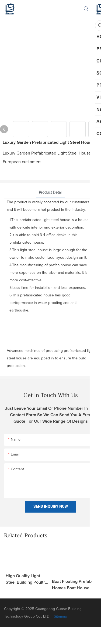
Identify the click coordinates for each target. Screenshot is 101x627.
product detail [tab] (50, 192)
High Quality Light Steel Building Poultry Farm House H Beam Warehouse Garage (26, 580)
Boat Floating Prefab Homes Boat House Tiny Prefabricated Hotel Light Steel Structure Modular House (72, 585)
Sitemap (60, 616)
